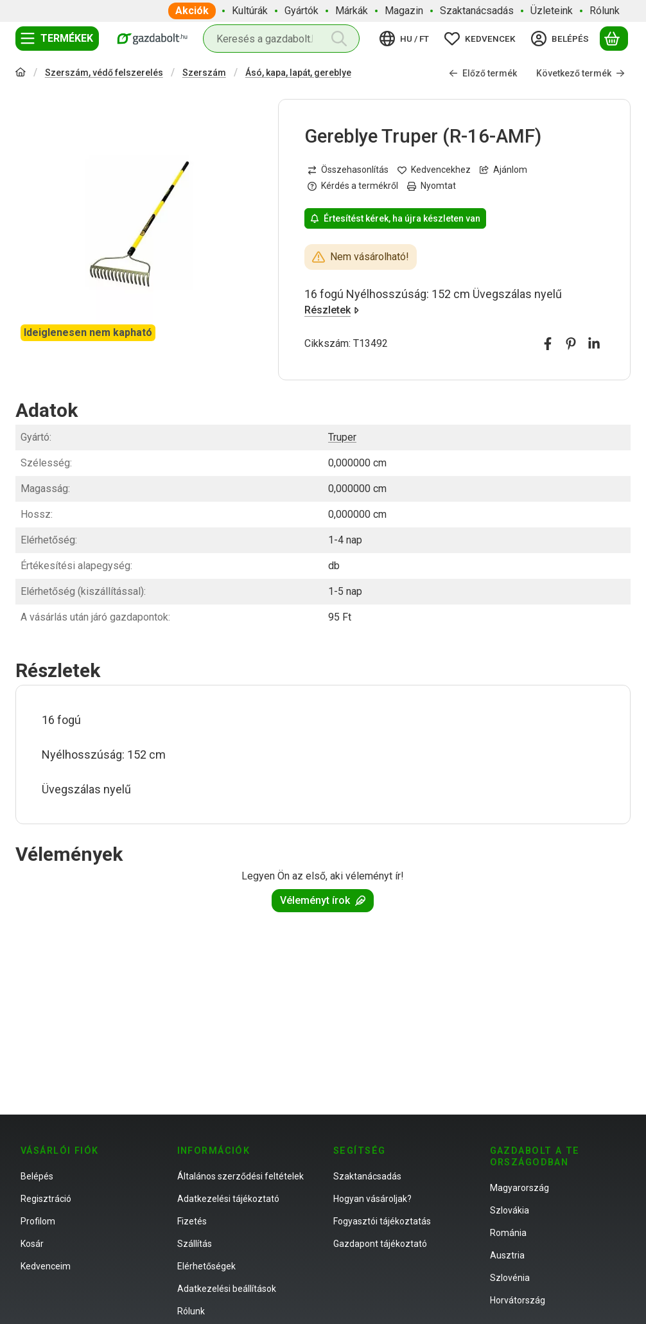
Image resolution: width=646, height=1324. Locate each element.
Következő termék (580, 73)
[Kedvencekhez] (434, 170)
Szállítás (194, 1244)
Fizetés (192, 1221)
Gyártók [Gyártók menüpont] (301, 10)
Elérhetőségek (206, 1266)
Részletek (331, 310)
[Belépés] (562, 38)
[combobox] (281, 38)
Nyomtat (431, 186)
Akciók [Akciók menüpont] (192, 10)
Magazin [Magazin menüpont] (404, 10)
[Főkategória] (20, 73)
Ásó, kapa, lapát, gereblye (298, 72)
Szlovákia (509, 1210)
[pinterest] (571, 343)
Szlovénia (510, 1278)
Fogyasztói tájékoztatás (382, 1221)
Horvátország (517, 1300)
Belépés (37, 1176)
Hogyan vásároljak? (372, 1199)
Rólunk (191, 1311)
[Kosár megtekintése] (614, 38)
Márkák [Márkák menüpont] (351, 10)
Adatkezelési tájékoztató (228, 1199)
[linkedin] (594, 343)
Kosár (32, 1244)
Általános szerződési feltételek (240, 1176)
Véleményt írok (322, 900)
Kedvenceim (46, 1266)
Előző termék (483, 73)
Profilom (38, 1221)
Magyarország (519, 1188)
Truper (342, 437)
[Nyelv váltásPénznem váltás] (406, 38)
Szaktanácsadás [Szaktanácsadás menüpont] (477, 10)
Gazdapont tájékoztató (380, 1244)
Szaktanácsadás (367, 1176)
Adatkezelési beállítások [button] (226, 1289)
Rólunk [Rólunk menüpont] (604, 10)
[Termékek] (57, 38)
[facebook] (547, 343)
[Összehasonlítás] (348, 170)
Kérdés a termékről (353, 186)
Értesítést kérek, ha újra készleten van (395, 218)
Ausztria (507, 1255)
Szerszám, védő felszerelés (104, 72)
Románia (508, 1233)
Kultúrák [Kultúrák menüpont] (250, 10)
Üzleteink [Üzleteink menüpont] (551, 10)
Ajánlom (503, 169)
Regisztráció (46, 1199)
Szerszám (204, 72)
